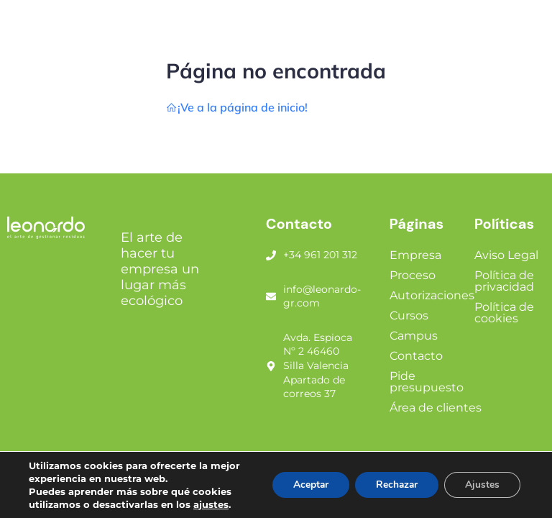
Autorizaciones (432, 295)
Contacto (416, 356)
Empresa (415, 255)
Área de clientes (436, 407)
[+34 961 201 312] (271, 255)
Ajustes (481, 484)
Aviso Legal (506, 255)
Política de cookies (504, 312)
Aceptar (305, 484)
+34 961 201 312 (320, 254)
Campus (414, 335)
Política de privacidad (504, 281)
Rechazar (393, 484)
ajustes (211, 504)
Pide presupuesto (427, 381)
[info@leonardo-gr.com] (271, 296)
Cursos (409, 315)
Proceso (413, 275)
